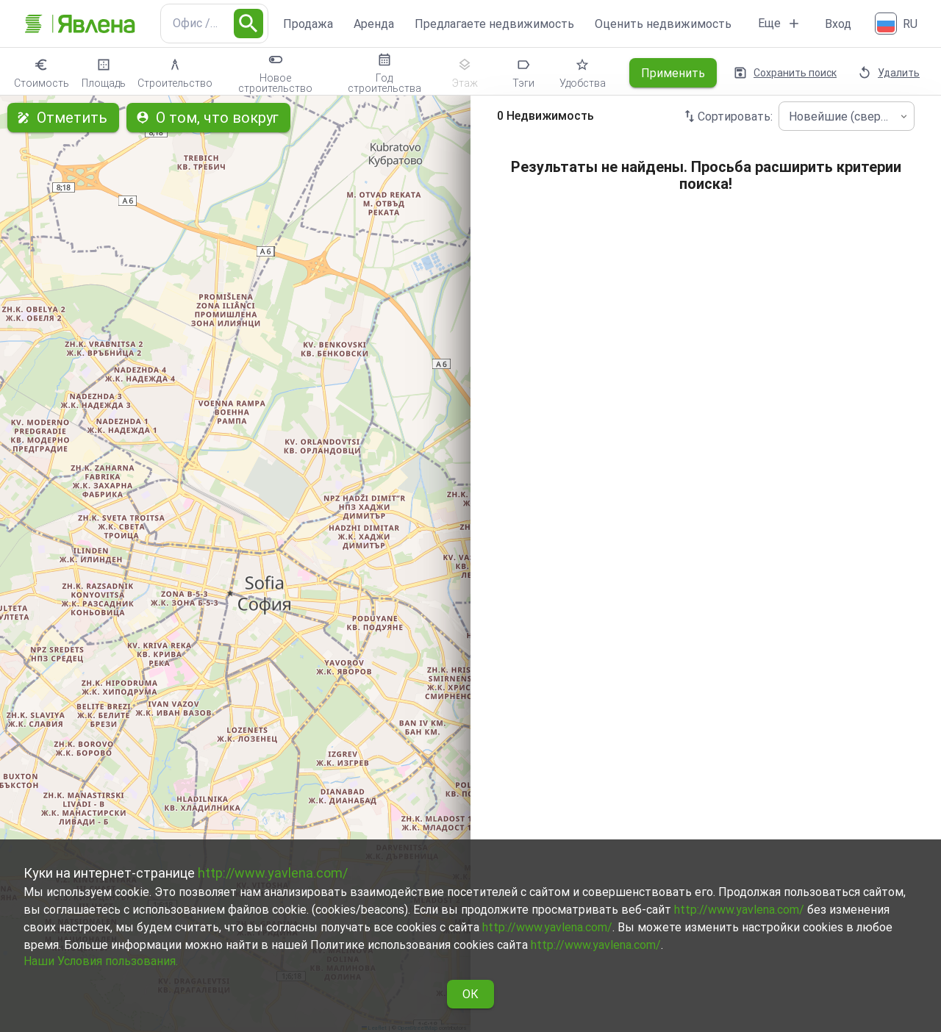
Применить (673, 72)
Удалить (889, 72)
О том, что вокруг (208, 117)
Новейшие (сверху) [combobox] (842, 116)
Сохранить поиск (786, 72)
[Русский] (897, 23)
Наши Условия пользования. (101, 961)
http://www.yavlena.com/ (273, 873)
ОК (470, 994)
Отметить (63, 117)
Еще (779, 23)
